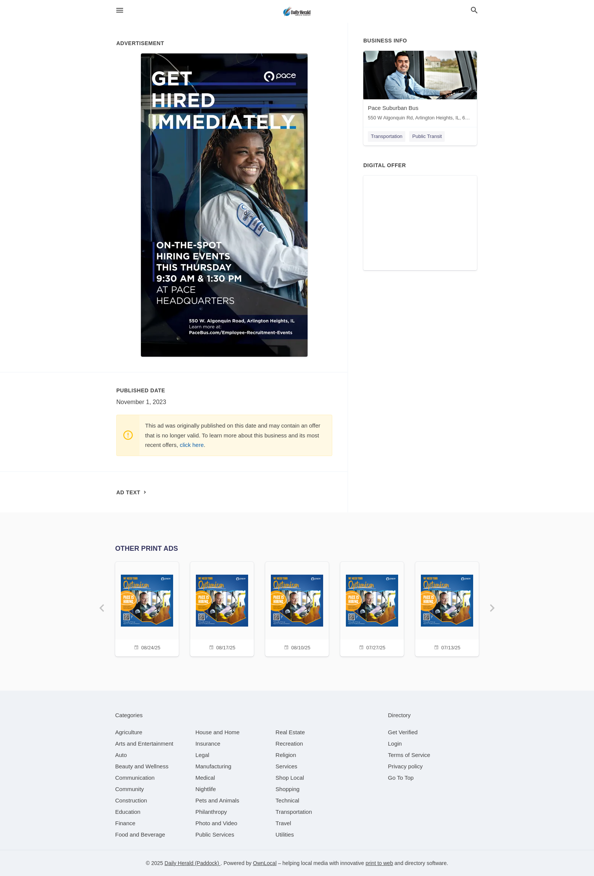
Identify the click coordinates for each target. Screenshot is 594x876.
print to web (379, 863)
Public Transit (427, 136)
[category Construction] (131, 800)
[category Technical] (287, 800)
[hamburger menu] (119, 10)
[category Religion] (285, 755)
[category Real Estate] (290, 732)
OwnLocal (265, 863)
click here (191, 445)
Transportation (386, 136)
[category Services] (286, 766)
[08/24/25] (147, 608)
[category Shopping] (287, 789)
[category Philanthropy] (211, 812)
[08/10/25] (297, 608)
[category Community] (129, 789)
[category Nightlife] (205, 789)
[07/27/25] (372, 608)
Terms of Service (409, 755)
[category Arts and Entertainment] (144, 743)
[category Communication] (135, 777)
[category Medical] (205, 777)
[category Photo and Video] (216, 823)
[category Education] (128, 812)
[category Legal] (202, 755)
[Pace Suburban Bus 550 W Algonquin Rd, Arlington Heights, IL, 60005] (420, 87)
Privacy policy (405, 766)
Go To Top (401, 777)
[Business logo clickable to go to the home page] (297, 11)
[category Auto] (121, 755)
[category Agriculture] (128, 732)
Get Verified (402, 732)
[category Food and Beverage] (140, 834)
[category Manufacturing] (213, 766)
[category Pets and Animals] (217, 800)
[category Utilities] (284, 834)
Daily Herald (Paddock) (192, 863)
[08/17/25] (222, 608)
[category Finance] (125, 823)
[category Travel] (283, 823)
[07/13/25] (447, 608)
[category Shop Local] (289, 777)
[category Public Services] (214, 834)
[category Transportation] (293, 812)
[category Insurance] (207, 743)
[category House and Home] (217, 732)
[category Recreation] (289, 743)
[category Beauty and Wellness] (142, 766)
